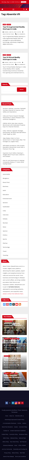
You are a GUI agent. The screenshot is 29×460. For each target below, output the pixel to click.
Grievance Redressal (8, 445)
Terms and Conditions (20, 456)
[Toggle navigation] (13, 9)
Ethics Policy (6, 441)
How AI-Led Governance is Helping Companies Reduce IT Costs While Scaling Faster (13, 162)
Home (6, 415)
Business (5, 186)
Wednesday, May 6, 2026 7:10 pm (14, 379)
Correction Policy (13, 434)
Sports (5, 239)
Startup (9, 24)
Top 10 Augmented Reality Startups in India (14, 28)
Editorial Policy (14, 438)
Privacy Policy (7, 452)
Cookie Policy (5, 434)
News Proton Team (10, 365)
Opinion (5, 231)
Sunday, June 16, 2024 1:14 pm (12, 62)
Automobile (6, 174)
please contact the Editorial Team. (13, 293)
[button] (24, 9)
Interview (6, 215)
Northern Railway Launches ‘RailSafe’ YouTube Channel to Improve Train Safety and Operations (14, 110)
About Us (11, 415)
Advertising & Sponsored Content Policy (14, 419)
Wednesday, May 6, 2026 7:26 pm (14, 362)
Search (5, 84)
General (5, 202)
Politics (5, 235)
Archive (19, 423)
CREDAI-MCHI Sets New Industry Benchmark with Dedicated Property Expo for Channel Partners (14, 125)
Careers (16, 427)
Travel (4, 251)
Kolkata (5, 219)
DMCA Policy (6, 438)
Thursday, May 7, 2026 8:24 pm (14, 345)
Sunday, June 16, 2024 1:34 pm (12, 32)
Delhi (4, 190)
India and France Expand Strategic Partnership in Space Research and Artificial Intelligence (13, 117)
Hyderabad (6, 206)
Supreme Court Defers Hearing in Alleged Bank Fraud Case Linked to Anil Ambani (13, 154)
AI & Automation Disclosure (9, 423)
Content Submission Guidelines (18, 430)
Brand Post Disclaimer (7, 427)
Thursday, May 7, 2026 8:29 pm (14, 327)
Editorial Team (22, 438)
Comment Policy (23, 427)
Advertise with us (19, 415)
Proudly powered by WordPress (9, 410)
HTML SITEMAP (22, 445)
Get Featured (23, 441)
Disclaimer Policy (23, 434)
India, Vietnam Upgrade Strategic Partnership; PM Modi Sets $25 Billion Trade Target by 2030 (14, 132)
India (4, 210)
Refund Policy (15, 452)
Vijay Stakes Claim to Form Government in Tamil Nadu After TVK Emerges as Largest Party (14, 139)
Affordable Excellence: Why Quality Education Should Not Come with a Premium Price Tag (14, 147)
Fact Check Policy (14, 441)
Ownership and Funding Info (20, 449)
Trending (5, 255)
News (4, 24)
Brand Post (6, 182)
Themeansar (14, 412)
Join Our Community (7, 449)
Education (6, 194)
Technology (6, 247)
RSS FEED (22, 452)
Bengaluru (6, 178)
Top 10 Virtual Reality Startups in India (11, 58)
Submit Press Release (8, 456)
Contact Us (6, 430)
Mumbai (5, 223)
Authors (24, 423)
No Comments (21, 34)
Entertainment (7, 198)
